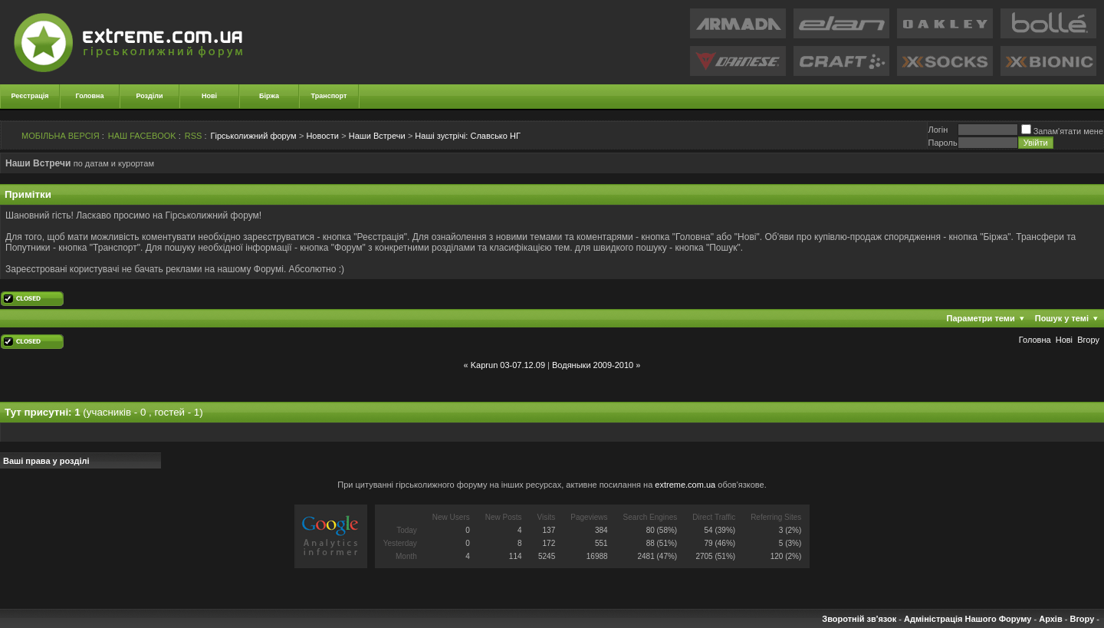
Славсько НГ (468, 135)
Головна (90, 96)
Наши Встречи (377, 135)
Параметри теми (981, 318)
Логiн (938, 129)
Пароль (942, 142)
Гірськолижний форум (254, 135)
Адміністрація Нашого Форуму (967, 618)
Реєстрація (30, 96)
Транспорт (329, 96)
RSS (193, 135)
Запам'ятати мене (1062, 131)
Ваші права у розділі (46, 460)
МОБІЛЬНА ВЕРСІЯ (60, 135)
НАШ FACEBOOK (142, 135)
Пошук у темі (1062, 318)
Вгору (1088, 339)
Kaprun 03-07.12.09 (508, 365)
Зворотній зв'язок (859, 618)
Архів (1050, 618)
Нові (209, 96)
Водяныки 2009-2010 (592, 365)
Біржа (269, 96)
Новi (1064, 339)
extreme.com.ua (685, 484)
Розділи (149, 96)
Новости (322, 135)
